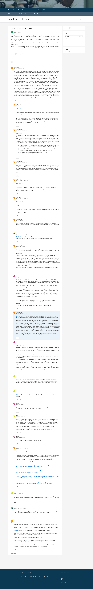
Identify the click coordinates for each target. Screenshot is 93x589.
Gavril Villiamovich (19, 232)
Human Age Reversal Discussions (23, 13)
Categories (10, 13)
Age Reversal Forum (19, 18)
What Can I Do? (16, 9)
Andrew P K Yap (17, 507)
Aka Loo (17, 275)
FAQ (44, 9)
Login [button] (80, 19)
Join (55, 9)
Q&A (34, 13)
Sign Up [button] (77, 19)
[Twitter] (67, 51)
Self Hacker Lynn (17, 67)
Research (24, 9)
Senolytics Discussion (34, 24)
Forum (39, 9)
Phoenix (15, 31)
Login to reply (17, 62)
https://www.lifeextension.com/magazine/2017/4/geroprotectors (36, 154)
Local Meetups (40, 13)
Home (9, 9)
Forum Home (11, 24)
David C (17, 375)
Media (34, 9)
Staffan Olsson (19, 104)
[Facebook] (65, 51)
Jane (14, 520)
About (29, 9)
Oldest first (57, 57)
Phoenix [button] (16, 526)
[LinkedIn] (69, 51)
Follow (19, 53)
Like (13, 53)
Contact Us (49, 9)
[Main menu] (83, 19)
